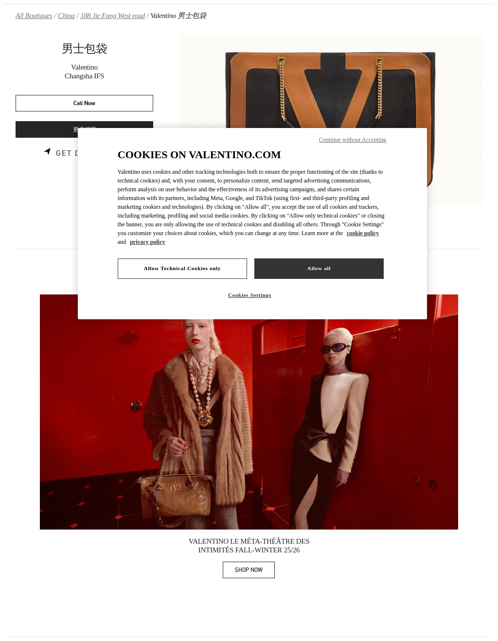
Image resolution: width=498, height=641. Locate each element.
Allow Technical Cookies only (182, 268)
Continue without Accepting (352, 139)
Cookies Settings (249, 295)
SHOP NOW (255, 572)
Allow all (319, 268)
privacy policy (147, 241)
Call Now (84, 103)
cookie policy (363, 233)
